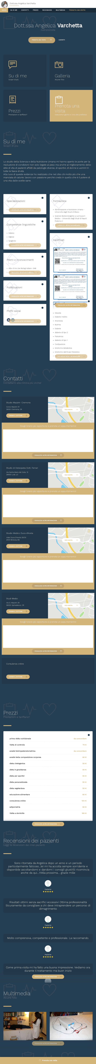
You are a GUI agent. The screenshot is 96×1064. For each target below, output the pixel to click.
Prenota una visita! (77, 10)
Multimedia (60, 10)
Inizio (4, 10)
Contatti (25, 10)
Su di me (13, 10)
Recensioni (47, 10)
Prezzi (35, 10)
